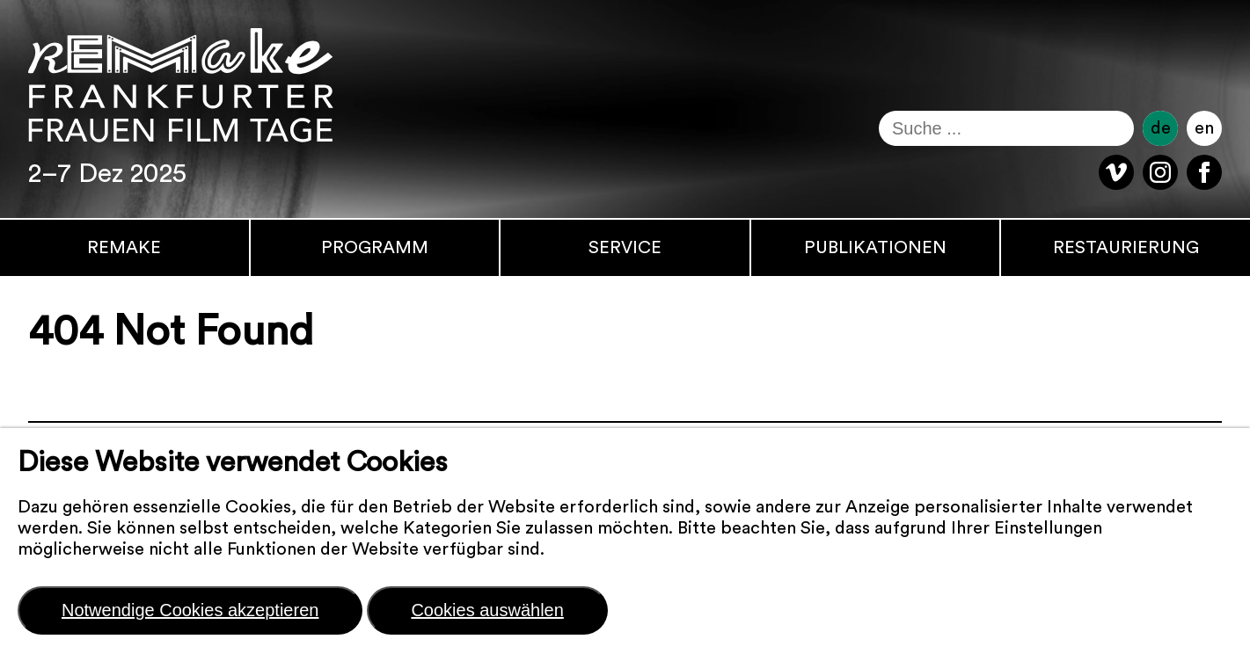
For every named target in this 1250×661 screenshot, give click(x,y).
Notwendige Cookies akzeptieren (190, 610)
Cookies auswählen (487, 610)
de (1161, 128)
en (1204, 128)
